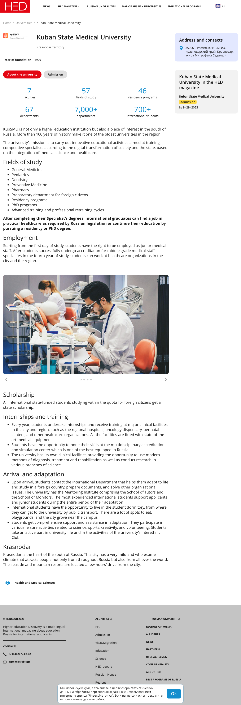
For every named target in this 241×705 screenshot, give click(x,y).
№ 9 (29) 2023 (188, 107)
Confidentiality (157, 664)
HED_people (103, 666)
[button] (6, 379)
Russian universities (101, 6)
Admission (55, 74)
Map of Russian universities (141, 6)
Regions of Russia (158, 626)
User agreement (157, 657)
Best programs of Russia (163, 679)
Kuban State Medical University (201, 96)
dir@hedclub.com (20, 661)
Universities (24, 23)
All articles (103, 619)
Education (102, 651)
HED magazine (67, 6)
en (220, 6)
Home (7, 23)
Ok (174, 693)
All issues (153, 634)
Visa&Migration (106, 643)
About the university (22, 74)
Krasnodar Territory (50, 47)
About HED (153, 672)
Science (100, 659)
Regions (100, 682)
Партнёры (153, 649)
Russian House (105, 674)
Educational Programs (184, 6)
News (47, 6)
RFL (97, 627)
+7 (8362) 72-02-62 (20, 654)
